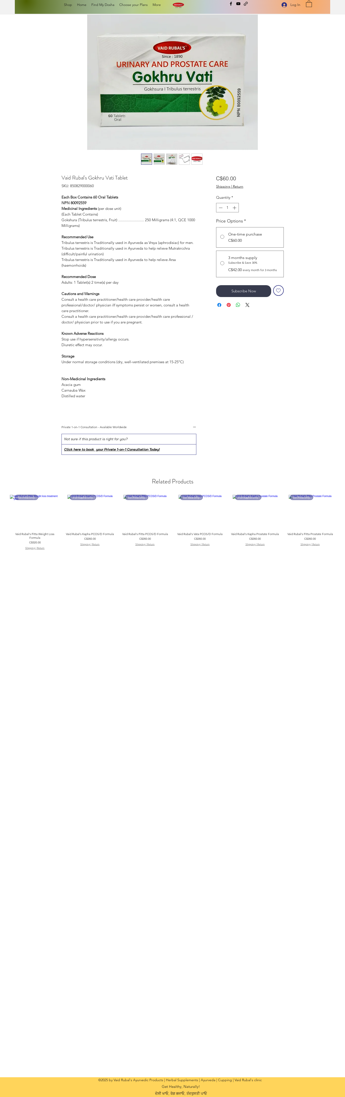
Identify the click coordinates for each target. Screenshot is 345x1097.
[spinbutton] (227, 207)
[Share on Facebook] (219, 305)
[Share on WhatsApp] (238, 305)
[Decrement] (220, 207)
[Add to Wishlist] (278, 290)
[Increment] (235, 207)
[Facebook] (230, 3)
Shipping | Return (229, 186)
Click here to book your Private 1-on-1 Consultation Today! (112, 449)
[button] (309, 3)
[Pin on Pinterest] (229, 305)
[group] (172, 522)
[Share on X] (247, 305)
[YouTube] (238, 3)
